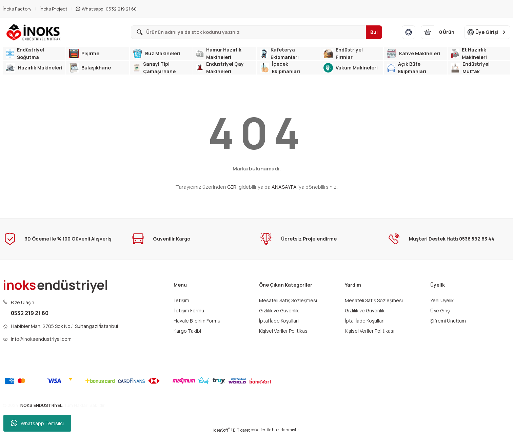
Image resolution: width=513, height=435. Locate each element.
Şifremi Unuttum (448, 320)
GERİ (232, 186)
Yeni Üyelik (442, 300)
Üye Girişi (440, 310)
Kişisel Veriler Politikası (284, 331)
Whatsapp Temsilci (37, 423)
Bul (374, 32)
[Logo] (35, 32)
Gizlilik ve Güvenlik (279, 310)
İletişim (181, 300)
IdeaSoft (221, 430)
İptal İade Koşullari (279, 320)
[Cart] (440, 32)
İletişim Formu (189, 310)
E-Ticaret (241, 430)
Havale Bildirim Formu (197, 320)
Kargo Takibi (187, 331)
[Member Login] (487, 32)
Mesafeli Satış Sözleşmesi (288, 300)
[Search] (256, 32)
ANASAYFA (284, 186)
